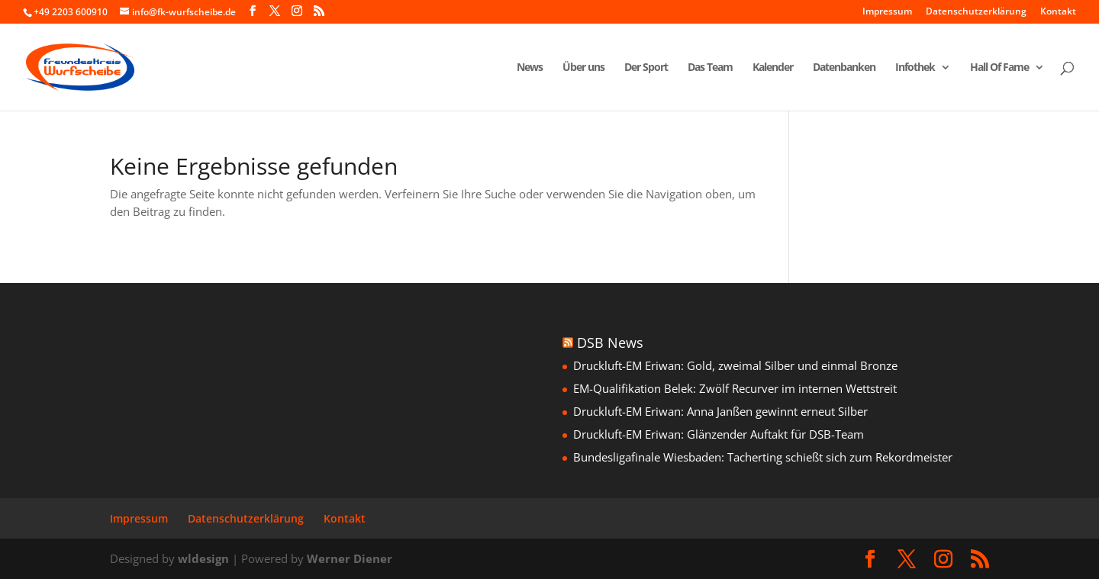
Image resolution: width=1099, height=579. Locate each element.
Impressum (887, 12)
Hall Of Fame (999, 68)
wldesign (203, 558)
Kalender (773, 68)
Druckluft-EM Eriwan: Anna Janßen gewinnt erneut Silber (720, 411)
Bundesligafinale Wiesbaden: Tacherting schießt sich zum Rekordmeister (762, 457)
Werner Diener (349, 558)
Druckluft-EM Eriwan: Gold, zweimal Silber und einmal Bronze (735, 365)
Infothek (915, 68)
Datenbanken (844, 68)
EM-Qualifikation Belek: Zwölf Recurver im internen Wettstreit (735, 388)
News (530, 68)
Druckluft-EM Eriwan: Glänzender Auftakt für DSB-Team (718, 434)
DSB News (610, 342)
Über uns (583, 68)
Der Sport (646, 68)
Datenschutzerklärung (976, 12)
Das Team (710, 68)
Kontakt (1058, 12)
